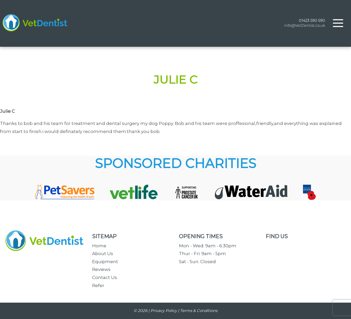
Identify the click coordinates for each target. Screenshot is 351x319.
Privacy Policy (163, 310)
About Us (102, 253)
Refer (98, 285)
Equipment (105, 261)
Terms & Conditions (198, 310)
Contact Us (104, 277)
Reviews (101, 269)
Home (99, 245)
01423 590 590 (312, 20)
